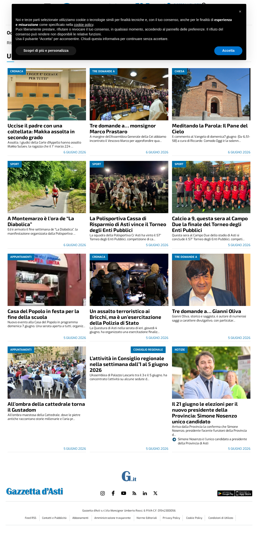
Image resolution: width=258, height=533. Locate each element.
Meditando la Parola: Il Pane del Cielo (210, 128)
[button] (240, 12)
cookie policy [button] (83, 25)
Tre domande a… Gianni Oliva (206, 311)
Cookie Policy (194, 518)
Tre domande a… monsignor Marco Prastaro (123, 128)
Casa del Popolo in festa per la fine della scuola (43, 314)
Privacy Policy (171, 518)
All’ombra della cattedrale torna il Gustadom (46, 407)
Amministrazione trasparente (112, 518)
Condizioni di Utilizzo (220, 518)
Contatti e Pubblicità (54, 518)
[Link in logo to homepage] (47, 490)
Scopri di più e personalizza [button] (45, 50)
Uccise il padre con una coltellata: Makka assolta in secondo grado (41, 131)
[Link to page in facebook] (113, 493)
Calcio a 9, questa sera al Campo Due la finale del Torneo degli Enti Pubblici (210, 224)
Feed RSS (31, 518)
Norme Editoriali (147, 518)
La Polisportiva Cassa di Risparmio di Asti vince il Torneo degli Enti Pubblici (128, 224)
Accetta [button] (228, 50)
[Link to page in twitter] (155, 493)
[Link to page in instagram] (103, 493)
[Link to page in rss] (134, 493)
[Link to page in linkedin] (145, 493)
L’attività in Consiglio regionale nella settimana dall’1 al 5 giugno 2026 (129, 364)
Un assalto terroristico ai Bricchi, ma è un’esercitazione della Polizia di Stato (125, 317)
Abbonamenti (80, 518)
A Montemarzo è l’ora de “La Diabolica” (41, 221)
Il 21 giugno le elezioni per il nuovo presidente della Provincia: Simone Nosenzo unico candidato (205, 412)
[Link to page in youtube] (124, 493)
